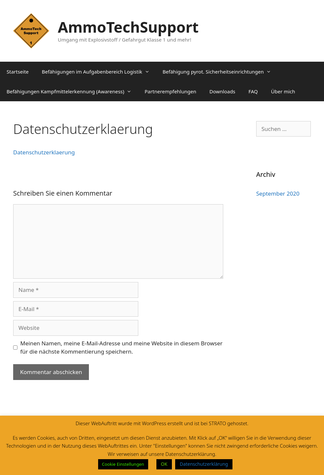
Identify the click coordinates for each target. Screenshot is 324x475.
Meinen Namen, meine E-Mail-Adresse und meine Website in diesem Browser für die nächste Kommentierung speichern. (121, 347)
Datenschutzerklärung (204, 464)
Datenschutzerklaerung (44, 152)
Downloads (222, 91)
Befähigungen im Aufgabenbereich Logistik (99, 71)
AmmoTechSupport (128, 27)
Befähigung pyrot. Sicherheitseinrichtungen (220, 71)
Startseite (18, 71)
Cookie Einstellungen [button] (123, 464)
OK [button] (164, 464)
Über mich (283, 91)
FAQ (253, 91)
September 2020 (277, 193)
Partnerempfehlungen (170, 91)
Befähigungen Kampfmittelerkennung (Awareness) (72, 91)
